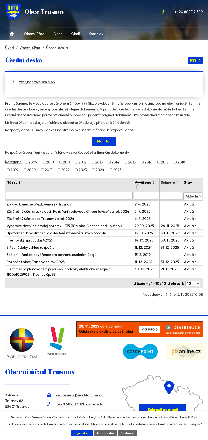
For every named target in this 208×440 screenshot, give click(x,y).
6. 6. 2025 (143, 218)
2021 (48, 169)
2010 (50, 162)
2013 (99, 162)
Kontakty (96, 33)
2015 (132, 162)
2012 (82, 162)
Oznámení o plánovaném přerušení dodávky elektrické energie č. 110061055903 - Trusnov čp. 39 (59, 271)
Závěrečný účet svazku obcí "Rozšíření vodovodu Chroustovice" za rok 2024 (68, 210)
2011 (66, 162)
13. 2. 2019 (143, 254)
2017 (165, 162)
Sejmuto (168, 182)
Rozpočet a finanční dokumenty (103, 152)
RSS (195, 60)
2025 (117, 169)
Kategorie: (13, 161)
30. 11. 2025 (170, 232)
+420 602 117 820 (189, 11)
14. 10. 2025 (144, 239)
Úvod (12, 33)
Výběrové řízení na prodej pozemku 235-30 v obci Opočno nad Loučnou (64, 225)
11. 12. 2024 (144, 247)
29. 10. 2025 (144, 225)
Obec (57, 33)
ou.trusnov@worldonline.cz (79, 393)
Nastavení (128, 433)
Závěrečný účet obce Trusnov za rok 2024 (40, 218)
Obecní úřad (34, 33)
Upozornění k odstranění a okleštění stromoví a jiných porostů (56, 232)
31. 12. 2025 (170, 247)
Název (13, 182)
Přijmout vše (81, 433)
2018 (181, 162)
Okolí (75, 33)
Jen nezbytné (105, 433)
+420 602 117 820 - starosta (79, 402)
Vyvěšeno (145, 182)
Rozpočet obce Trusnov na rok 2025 (36, 261)
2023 (83, 169)
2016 (148, 162)
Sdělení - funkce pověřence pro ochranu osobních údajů (51, 254)
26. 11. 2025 (170, 225)
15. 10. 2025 (144, 232)
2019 (14, 169)
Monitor (104, 141)
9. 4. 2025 (143, 203)
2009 (32, 162)
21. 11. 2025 (169, 268)
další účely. (190, 417)
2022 (65, 169)
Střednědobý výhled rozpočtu (31, 247)
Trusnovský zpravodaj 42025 (30, 239)
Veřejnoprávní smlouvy (37, 81)
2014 (115, 162)
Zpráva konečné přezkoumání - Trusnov (39, 203)
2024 (100, 169)
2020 (31, 169)
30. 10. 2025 (145, 268)
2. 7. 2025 (143, 210)
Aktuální (190, 203)
